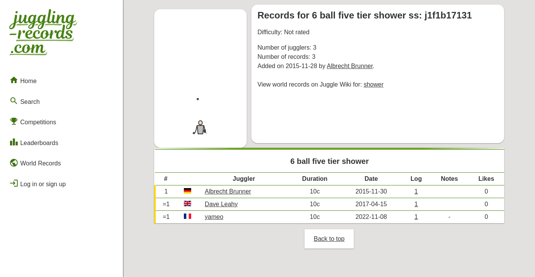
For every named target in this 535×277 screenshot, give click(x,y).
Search (24, 100)
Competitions (32, 121)
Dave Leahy (221, 204)
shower (373, 84)
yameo (214, 217)
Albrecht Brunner (350, 66)
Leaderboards (33, 142)
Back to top (329, 238)
